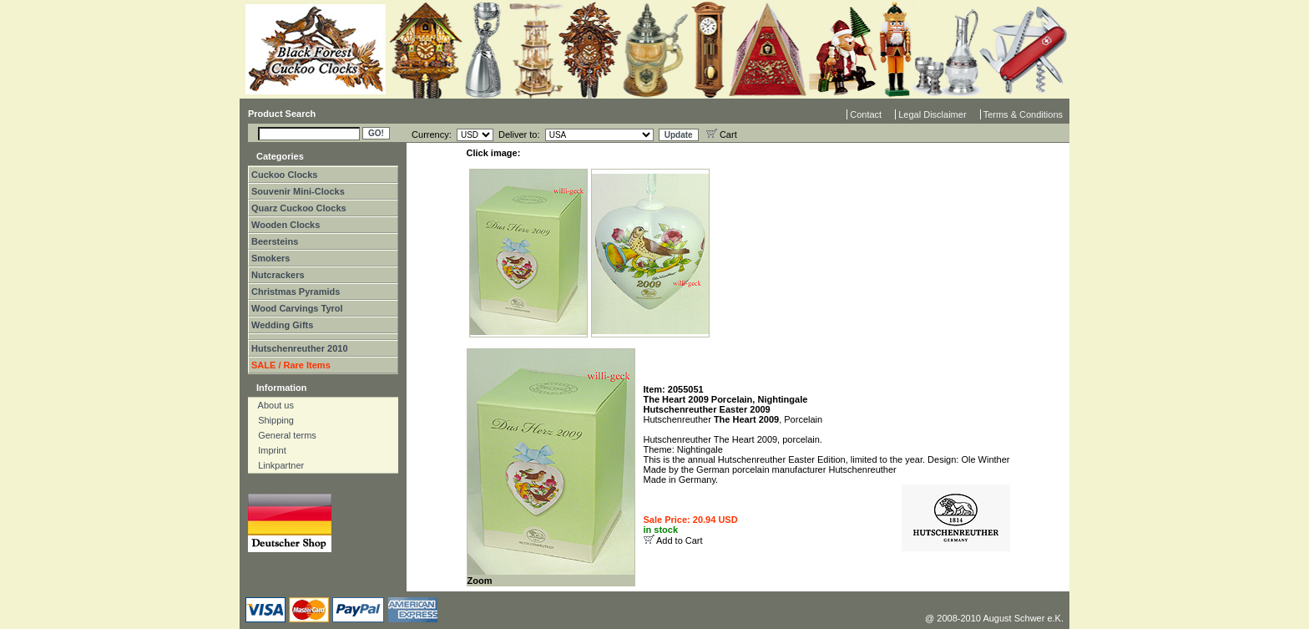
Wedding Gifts (282, 325)
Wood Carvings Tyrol (297, 308)
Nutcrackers (278, 275)
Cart (721, 134)
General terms (283, 435)
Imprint (268, 450)
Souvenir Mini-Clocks (298, 191)
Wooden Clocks (285, 225)
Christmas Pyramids (295, 292)
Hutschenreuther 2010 (299, 348)
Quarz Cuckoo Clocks (298, 208)
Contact (866, 114)
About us (272, 405)
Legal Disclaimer (932, 114)
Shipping (272, 420)
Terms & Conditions (1023, 114)
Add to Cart (679, 540)
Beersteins (274, 241)
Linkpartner (277, 465)
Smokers (270, 258)
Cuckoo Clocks (284, 175)
